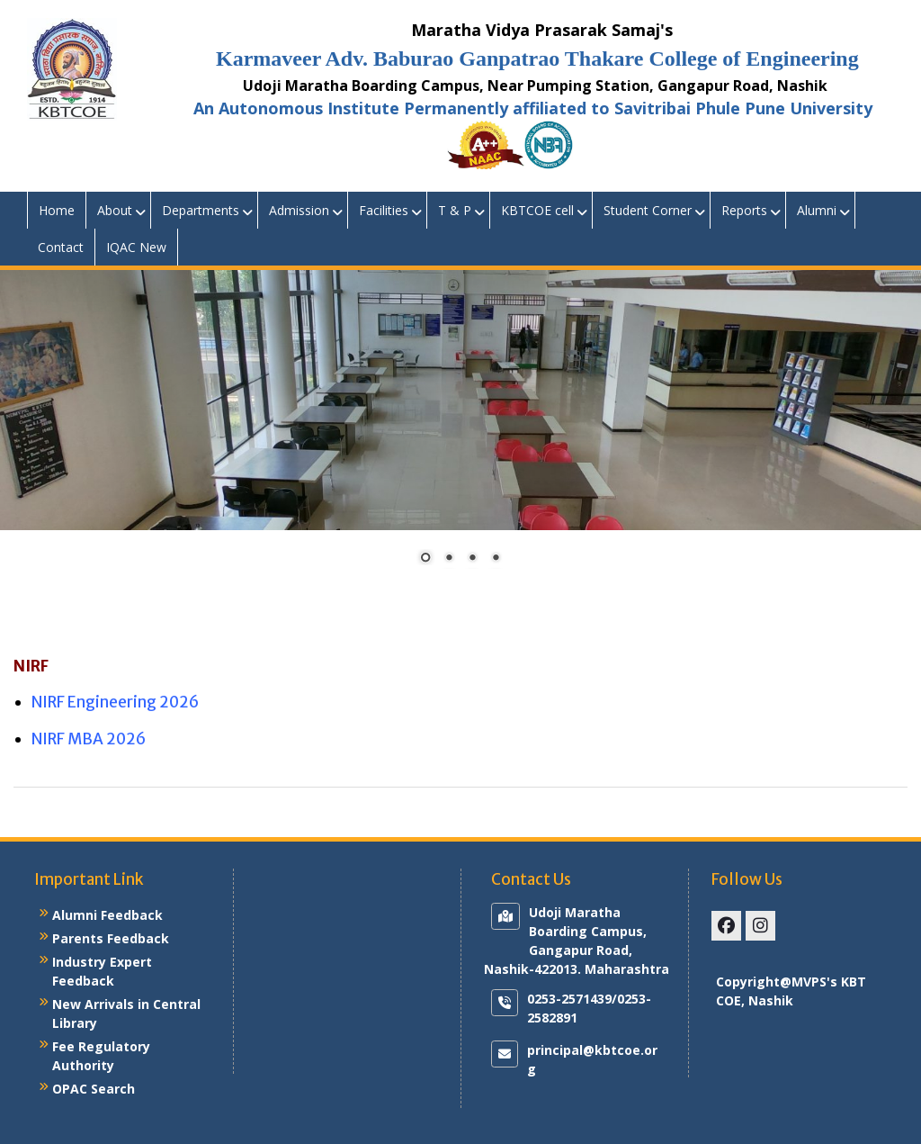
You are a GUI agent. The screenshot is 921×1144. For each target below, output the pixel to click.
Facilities (383, 210)
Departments (200, 210)
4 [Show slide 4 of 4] (495, 559)
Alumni (816, 210)
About (114, 210)
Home (57, 210)
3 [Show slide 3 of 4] (472, 559)
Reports (744, 210)
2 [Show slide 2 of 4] (449, 559)
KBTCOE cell (537, 210)
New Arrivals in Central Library (126, 1013)
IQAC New (136, 247)
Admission (299, 210)
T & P (454, 210)
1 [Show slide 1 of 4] (425, 559)
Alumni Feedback (107, 914)
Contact (61, 247)
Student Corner (648, 210)
